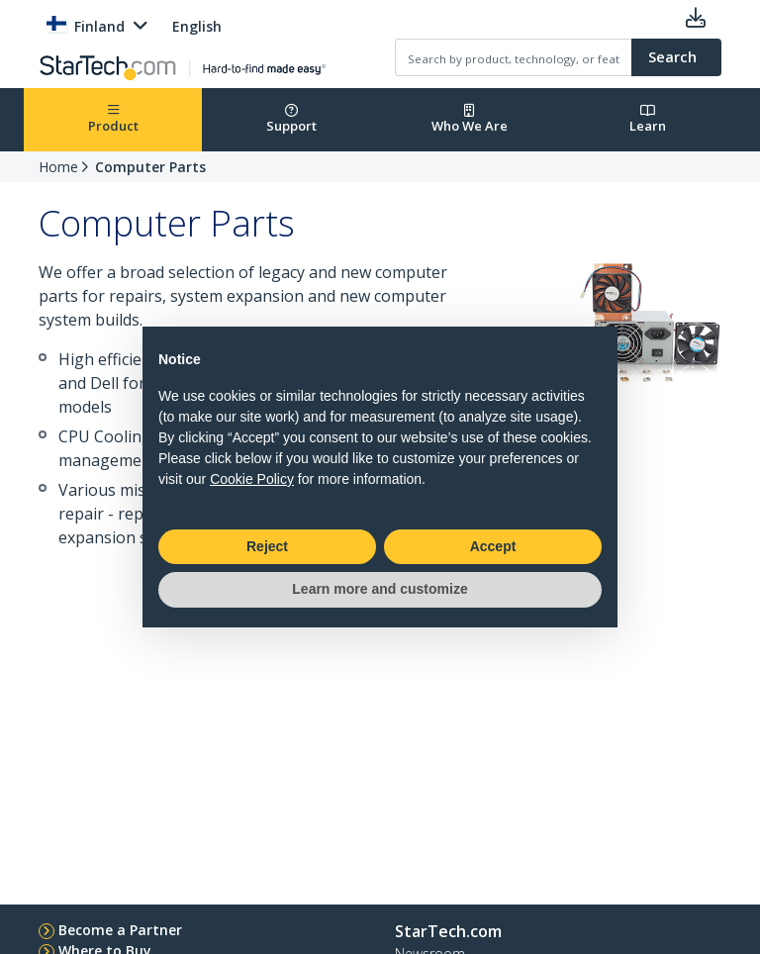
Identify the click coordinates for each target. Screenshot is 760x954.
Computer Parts (150, 166)
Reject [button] (267, 546)
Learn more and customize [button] (379, 589)
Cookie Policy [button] (252, 479)
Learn (647, 119)
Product (113, 119)
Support (291, 119)
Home (58, 166)
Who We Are (469, 119)
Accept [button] (493, 546)
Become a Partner (120, 929)
